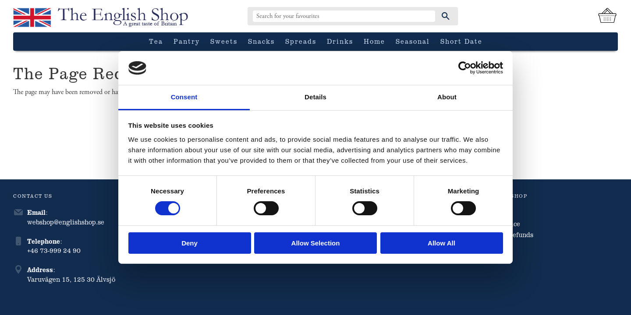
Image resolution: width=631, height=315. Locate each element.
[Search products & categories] (344, 16)
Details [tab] (315, 97)
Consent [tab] (184, 97)
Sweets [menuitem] (224, 41)
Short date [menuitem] (461, 41)
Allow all (441, 243)
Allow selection (315, 243)
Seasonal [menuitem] (413, 41)
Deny (189, 243)
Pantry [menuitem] (187, 41)
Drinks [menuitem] (340, 41)
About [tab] (447, 97)
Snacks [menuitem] (261, 41)
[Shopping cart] (607, 16)
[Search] (446, 16)
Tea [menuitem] (156, 41)
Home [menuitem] (374, 41)
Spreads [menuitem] (300, 41)
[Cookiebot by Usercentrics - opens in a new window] (464, 67)
